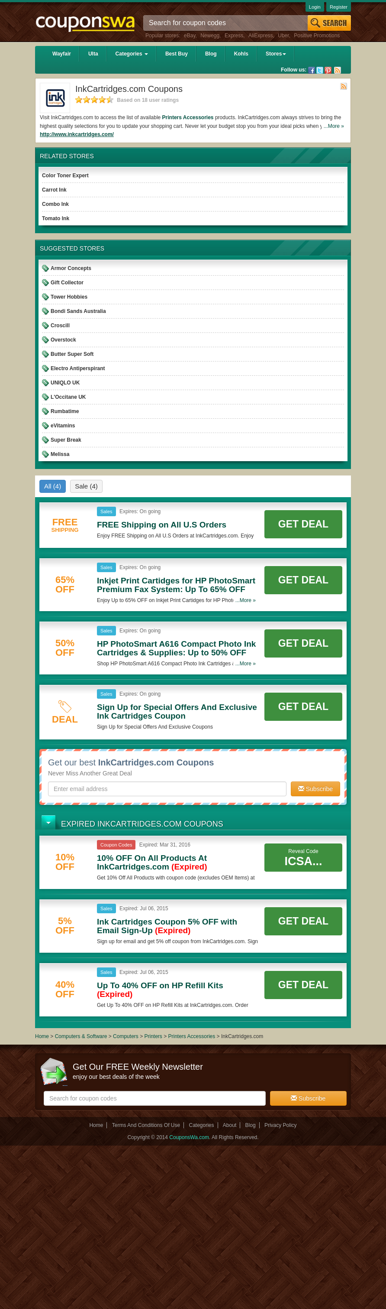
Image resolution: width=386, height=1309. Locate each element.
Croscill (60, 325)
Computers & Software (82, 1036)
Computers (126, 1036)
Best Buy (176, 54)
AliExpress (260, 36)
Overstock (63, 340)
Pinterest (328, 70)
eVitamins (63, 426)
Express (234, 36)
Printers (153, 1036)
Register (338, 7)
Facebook (311, 70)
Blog (211, 54)
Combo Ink (55, 204)
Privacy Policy (280, 1125)
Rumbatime (65, 411)
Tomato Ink (55, 218)
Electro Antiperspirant (78, 368)
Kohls (241, 54)
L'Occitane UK (68, 397)
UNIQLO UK (65, 383)
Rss (337, 70)
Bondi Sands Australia (78, 311)
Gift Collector (67, 283)
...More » (334, 126)
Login (315, 7)
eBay (189, 36)
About (229, 1125)
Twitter (319, 70)
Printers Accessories (188, 117)
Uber (283, 36)
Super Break (66, 440)
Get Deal (303, 524)
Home (42, 1036)
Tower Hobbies (69, 297)
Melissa (60, 454)
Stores (276, 54)
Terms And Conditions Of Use (146, 1125)
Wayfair (61, 54)
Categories (132, 54)
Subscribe (315, 788)
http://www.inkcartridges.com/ (77, 134)
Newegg (209, 36)
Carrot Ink (54, 190)
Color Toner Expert (65, 176)
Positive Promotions (317, 36)
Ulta (93, 54)
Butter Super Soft (72, 354)
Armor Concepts (71, 268)
